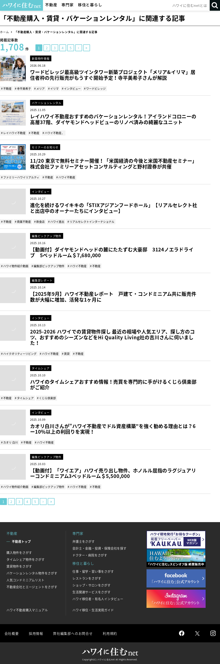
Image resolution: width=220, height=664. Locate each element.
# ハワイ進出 (56, 221)
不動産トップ (21, 540)
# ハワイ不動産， (53, 133)
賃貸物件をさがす (19, 565)
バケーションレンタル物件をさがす (31, 572)
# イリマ (53, 88)
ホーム (4, 32)
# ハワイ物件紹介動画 (14, 265)
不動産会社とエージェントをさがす (31, 586)
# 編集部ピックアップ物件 (48, 265)
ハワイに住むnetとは (189, 5)
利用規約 (109, 632)
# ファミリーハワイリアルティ (20, 177)
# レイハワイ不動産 (13, 133)
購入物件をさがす (19, 552)
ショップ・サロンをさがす (91, 584)
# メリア (39, 88)
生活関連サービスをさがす (91, 591)
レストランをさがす (86, 577)
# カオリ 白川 (9, 442)
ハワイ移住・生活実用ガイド (93, 609)
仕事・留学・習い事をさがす (93, 570)
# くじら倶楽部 (46, 397)
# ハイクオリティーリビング (19, 353)
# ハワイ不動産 (65, 177)
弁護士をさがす (83, 540)
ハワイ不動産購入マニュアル (27, 609)
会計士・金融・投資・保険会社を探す (99, 547)
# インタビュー (71, 88)
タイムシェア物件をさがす (25, 558)
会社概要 (11, 632)
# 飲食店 (39, 221)
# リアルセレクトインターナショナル (90, 221)
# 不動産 (6, 88)
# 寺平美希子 (23, 88)
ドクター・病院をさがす (89, 554)
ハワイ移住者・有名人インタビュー (97, 598)
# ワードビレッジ (94, 88)
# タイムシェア (24, 397)
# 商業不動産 (23, 221)
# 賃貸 (66, 353)
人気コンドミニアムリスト (25, 579)
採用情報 (35, 632)
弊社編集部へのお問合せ (72, 632)
